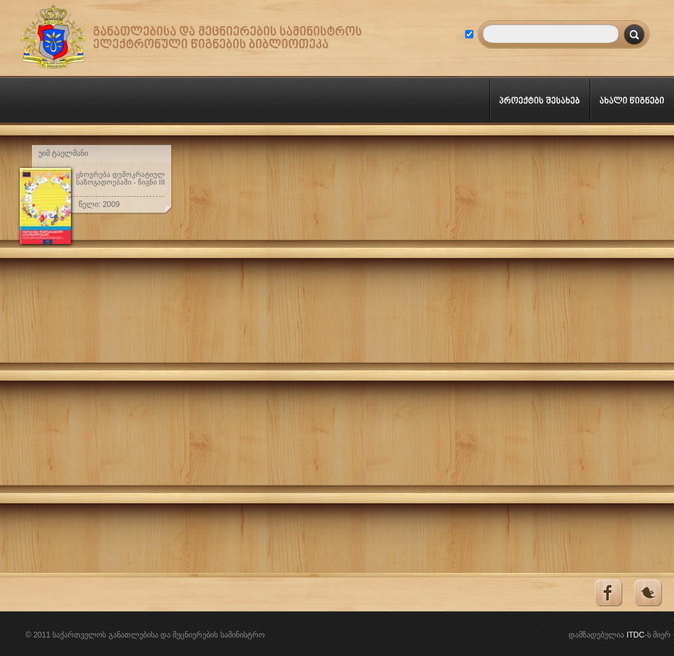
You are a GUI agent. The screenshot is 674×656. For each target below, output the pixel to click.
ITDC (636, 634)
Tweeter (647, 593)
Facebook (607, 593)
